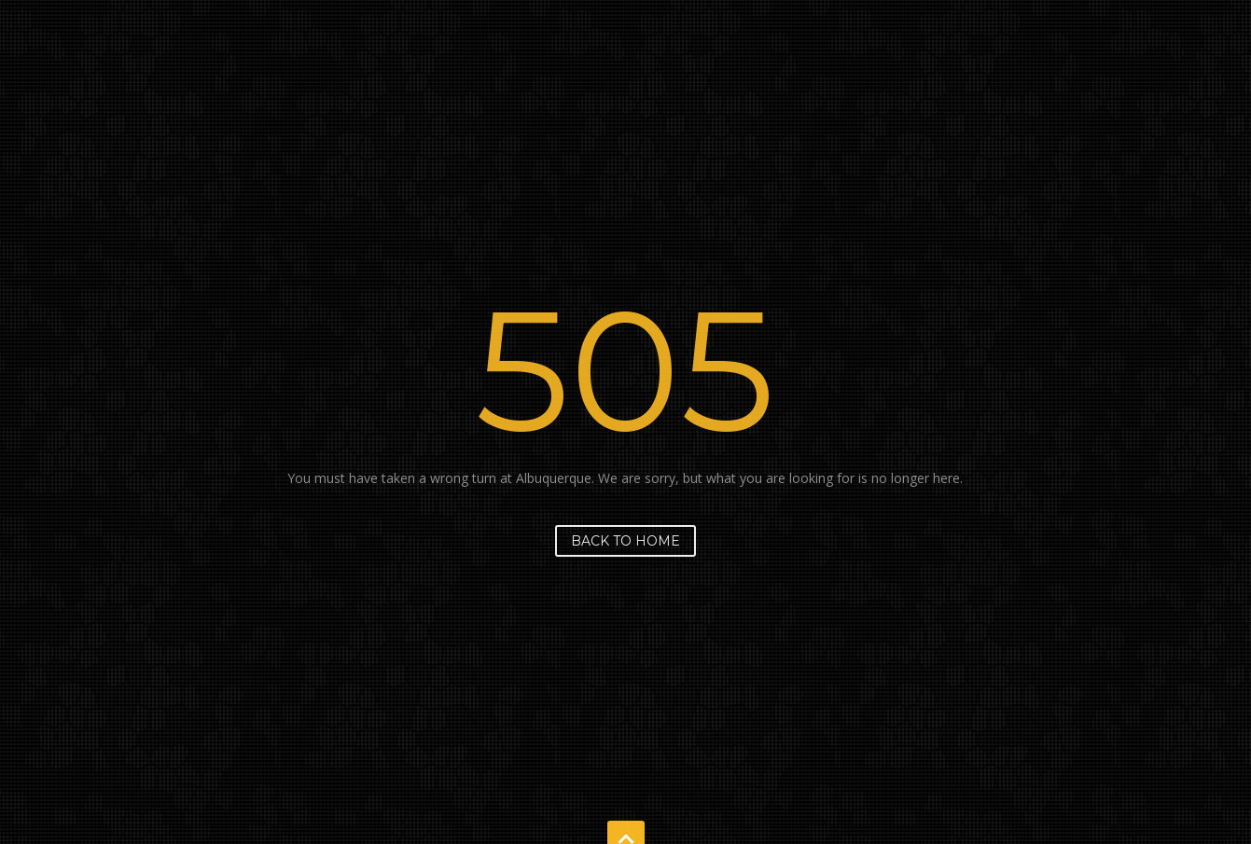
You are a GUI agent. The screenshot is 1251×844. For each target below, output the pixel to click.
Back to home (625, 541)
